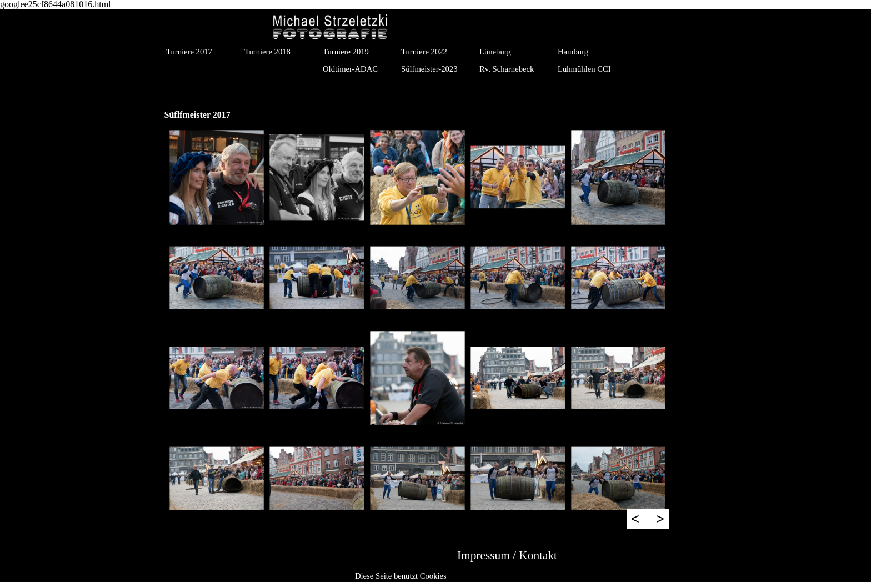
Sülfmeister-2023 (429, 68)
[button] (217, 177)
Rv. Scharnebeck (506, 68)
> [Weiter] (660, 518)
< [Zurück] (635, 518)
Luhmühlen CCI (584, 68)
